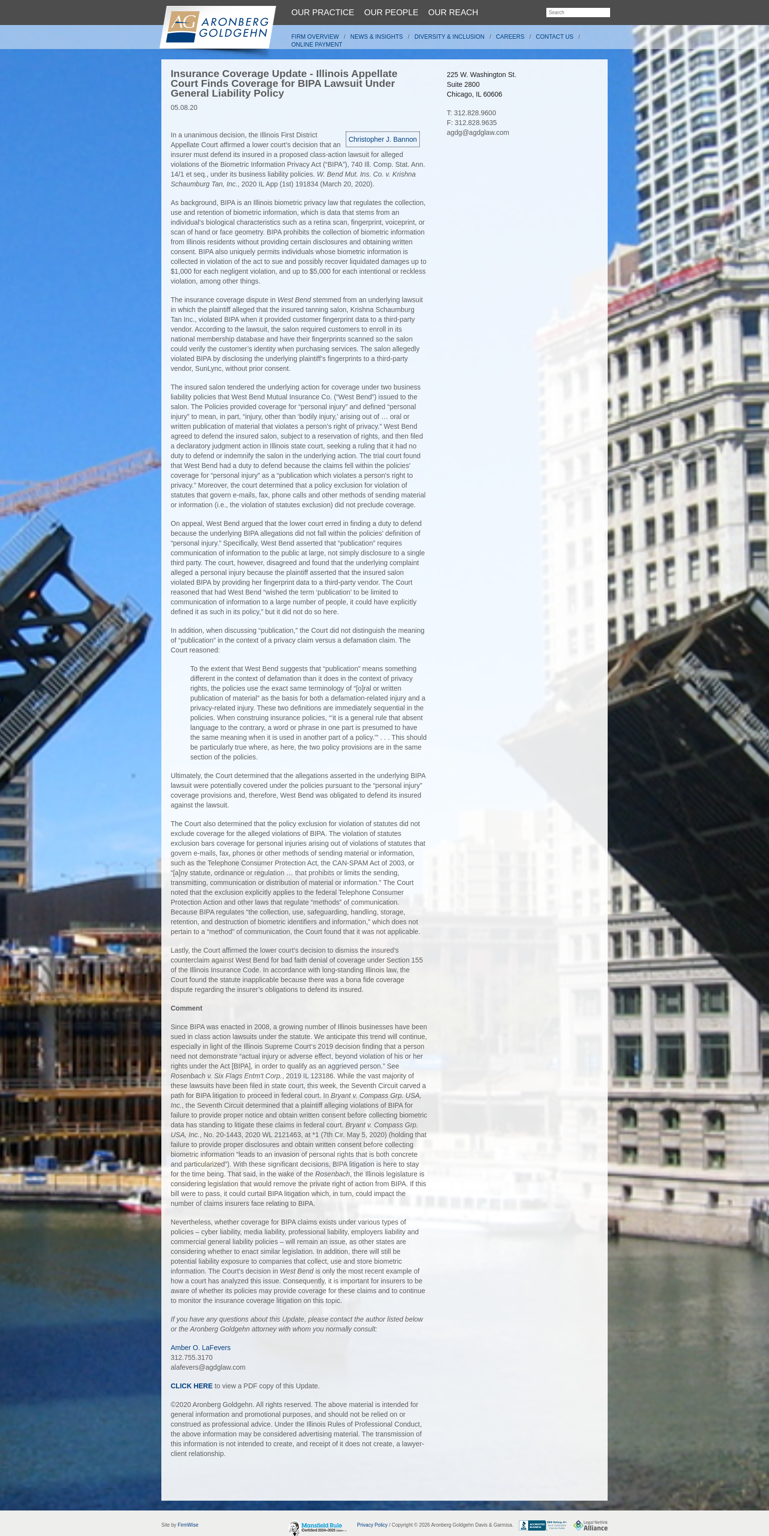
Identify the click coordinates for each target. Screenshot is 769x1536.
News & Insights (376, 36)
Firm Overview (315, 36)
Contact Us (555, 36)
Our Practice (322, 12)
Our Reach (453, 12)
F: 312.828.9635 (472, 123)
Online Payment (316, 44)
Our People (391, 12)
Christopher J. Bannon (383, 139)
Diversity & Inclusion (449, 36)
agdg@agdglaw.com (478, 132)
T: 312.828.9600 (471, 113)
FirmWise (188, 1525)
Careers (510, 36)
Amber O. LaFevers (201, 1348)
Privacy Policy (372, 1525)
